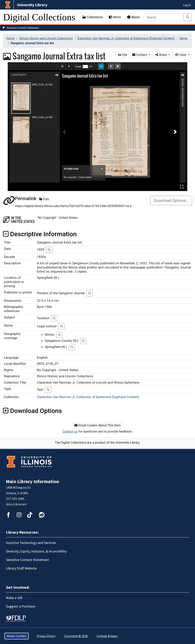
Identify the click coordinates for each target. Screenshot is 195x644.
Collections (92, 17)
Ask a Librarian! (16, 504)
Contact (140, 55)
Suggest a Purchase (20, 606)
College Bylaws (107, 636)
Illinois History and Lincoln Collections (46, 38)
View (181, 55)
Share (161, 55)
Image (78, 66)
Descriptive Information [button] (40, 234)
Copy (44, 199)
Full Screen (182, 186)
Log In (187, 5)
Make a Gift (14, 597)
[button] (57, 75)
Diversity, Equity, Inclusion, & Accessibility (36, 551)
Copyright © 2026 (76, 636)
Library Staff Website (21, 568)
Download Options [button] (32, 411)
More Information (182, 80)
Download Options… (171, 200)
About (133, 17)
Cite (122, 55)
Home (10, 38)
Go (101, 66)
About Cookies (16, 636)
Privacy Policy (46, 636)
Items (115, 17)
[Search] (164, 17)
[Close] (101, 169)
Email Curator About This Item (97, 425)
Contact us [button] (70, 431)
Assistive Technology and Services (31, 542)
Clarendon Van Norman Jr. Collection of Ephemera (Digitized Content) (126, 38)
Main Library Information (32, 481)
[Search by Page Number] (85, 66)
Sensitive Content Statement (23, 27)
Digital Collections (39, 17)
